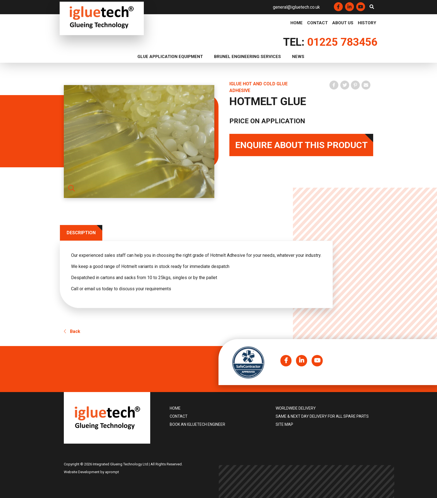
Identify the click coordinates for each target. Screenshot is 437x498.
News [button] (298, 56)
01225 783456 (342, 42)
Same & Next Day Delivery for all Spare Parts (322, 416)
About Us (342, 23)
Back (72, 331)
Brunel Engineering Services (247, 56)
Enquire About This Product (301, 145)
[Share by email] (365, 85)
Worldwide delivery (296, 408)
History (367, 23)
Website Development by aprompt (91, 472)
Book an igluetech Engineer (197, 424)
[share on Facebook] (333, 85)
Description (81, 232)
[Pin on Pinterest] (355, 85)
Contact (317, 23)
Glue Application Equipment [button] (170, 56)
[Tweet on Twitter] (344, 85)
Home (296, 23)
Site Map (284, 424)
